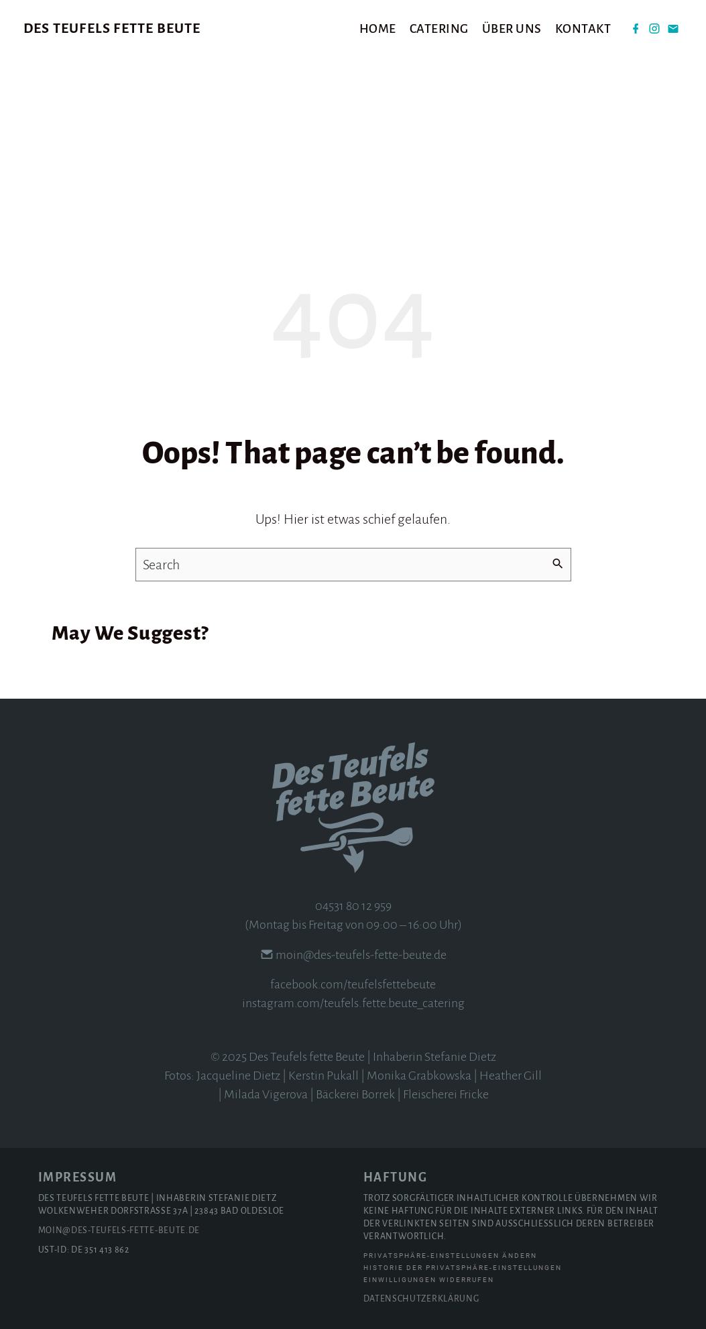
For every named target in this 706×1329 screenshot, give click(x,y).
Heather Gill (510, 1075)
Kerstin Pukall (323, 1075)
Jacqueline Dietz (238, 1075)
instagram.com (281, 1003)
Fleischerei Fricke (446, 1094)
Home (377, 29)
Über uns (512, 29)
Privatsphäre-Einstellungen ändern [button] (450, 1255)
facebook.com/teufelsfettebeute (353, 984)
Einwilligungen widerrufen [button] (428, 1279)
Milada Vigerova (266, 1094)
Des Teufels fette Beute (112, 28)
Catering (439, 29)
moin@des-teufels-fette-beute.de (361, 955)
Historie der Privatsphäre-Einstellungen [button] (462, 1267)
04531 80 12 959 (353, 906)
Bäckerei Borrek (355, 1094)
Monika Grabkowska (419, 1075)
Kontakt (583, 29)
